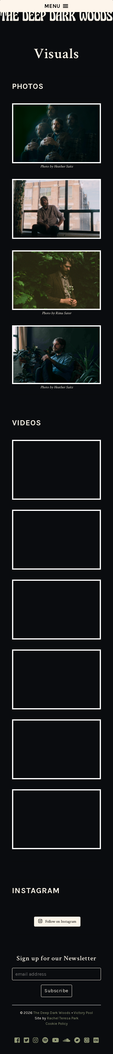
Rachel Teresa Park (63, 1018)
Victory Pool (83, 1013)
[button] (52, 6)
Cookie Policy (57, 1023)
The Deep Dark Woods (52, 1013)
